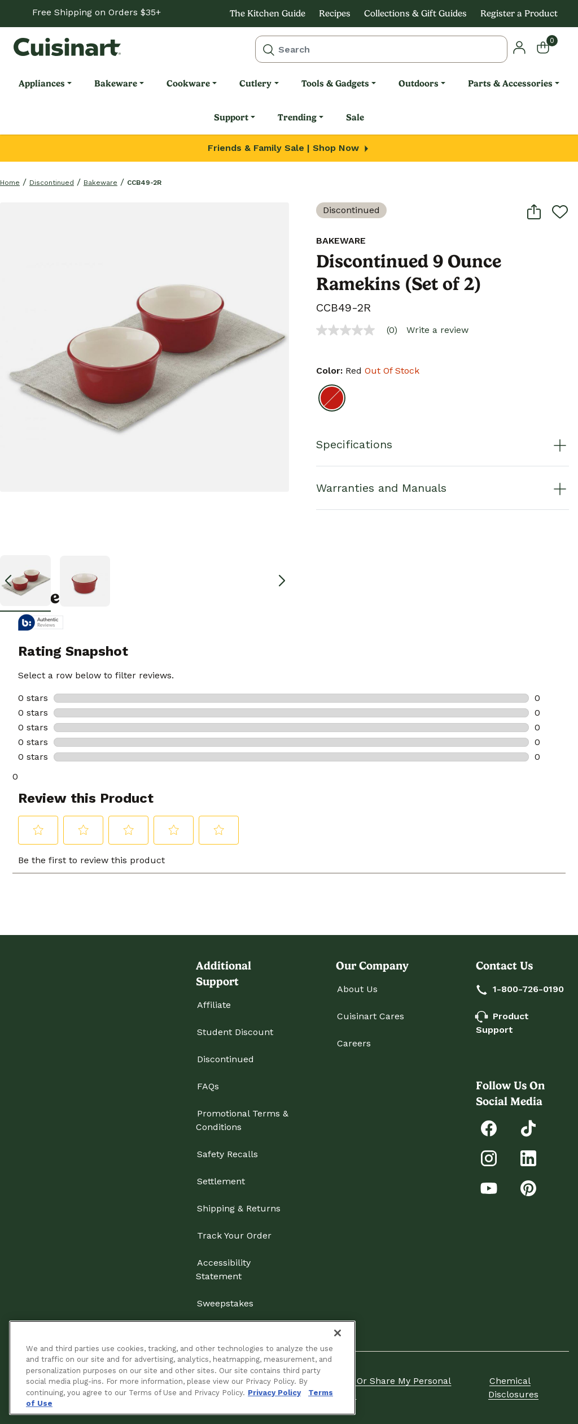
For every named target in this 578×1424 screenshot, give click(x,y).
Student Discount (235, 1032)
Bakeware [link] (115, 83)
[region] (182, 1368)
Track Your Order (234, 1235)
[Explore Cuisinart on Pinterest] (528, 1187)
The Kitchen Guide (267, 13)
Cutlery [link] (255, 83)
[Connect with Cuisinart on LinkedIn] (528, 1157)
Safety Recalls (227, 1154)
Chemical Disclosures (513, 1387)
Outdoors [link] (419, 83)
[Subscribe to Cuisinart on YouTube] (488, 1187)
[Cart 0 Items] (550, 47)
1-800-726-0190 (520, 989)
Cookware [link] (188, 83)
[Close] (337, 1333)
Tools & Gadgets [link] (335, 83)
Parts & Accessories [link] (510, 83)
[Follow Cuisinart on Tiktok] (528, 1127)
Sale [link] (355, 117)
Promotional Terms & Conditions (242, 1120)
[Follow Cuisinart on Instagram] (488, 1157)
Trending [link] (297, 117)
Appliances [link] (42, 83)
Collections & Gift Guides (415, 13)
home (10, 183)
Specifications (442, 444)
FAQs (208, 1086)
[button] (519, 46)
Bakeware (100, 183)
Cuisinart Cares (370, 1016)
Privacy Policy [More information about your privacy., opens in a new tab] (274, 1392)
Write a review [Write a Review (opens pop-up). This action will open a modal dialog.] (437, 330)
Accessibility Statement (223, 1269)
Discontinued (51, 183)
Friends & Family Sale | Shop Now (289, 147)
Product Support (502, 1023)
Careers (354, 1043)
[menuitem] (45, 84)
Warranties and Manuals (442, 488)
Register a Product (519, 13)
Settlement (221, 1181)
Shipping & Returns (239, 1208)
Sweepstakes (225, 1303)
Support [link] (231, 117)
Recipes (335, 13)
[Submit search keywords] (269, 49)
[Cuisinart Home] (67, 47)
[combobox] (381, 49)
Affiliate (214, 1004)
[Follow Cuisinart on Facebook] (488, 1127)
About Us (357, 989)
